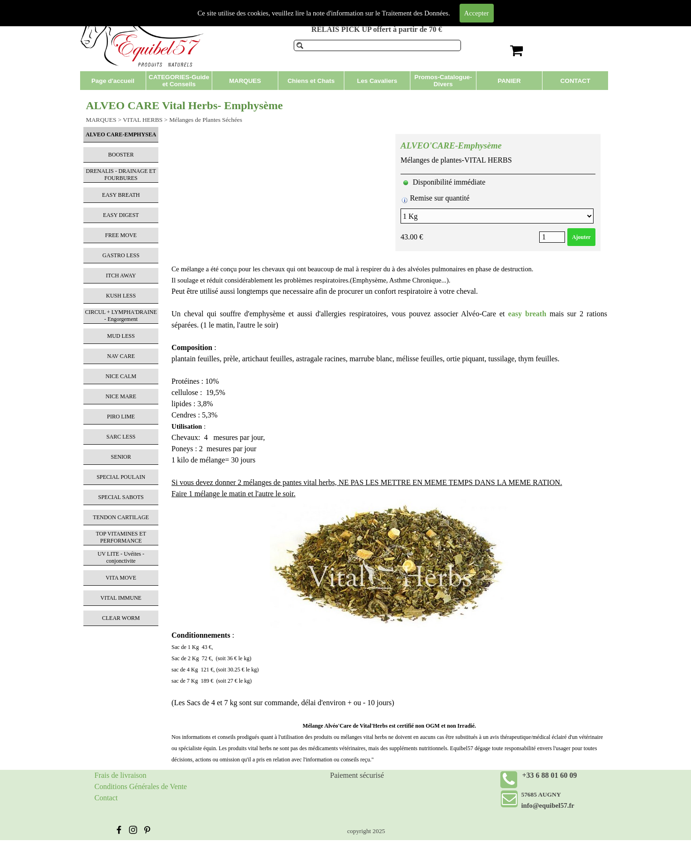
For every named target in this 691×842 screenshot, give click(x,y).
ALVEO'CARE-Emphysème (451, 145)
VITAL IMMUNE (120, 598)
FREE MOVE (121, 235)
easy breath (527, 314)
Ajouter (581, 237)
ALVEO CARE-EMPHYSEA (121, 134)
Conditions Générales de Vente (141, 786)
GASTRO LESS (121, 255)
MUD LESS (121, 336)
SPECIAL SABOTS (121, 497)
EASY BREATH (121, 195)
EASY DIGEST (121, 215)
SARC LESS (120, 436)
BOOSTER (121, 154)
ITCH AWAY (121, 275)
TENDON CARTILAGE (121, 517)
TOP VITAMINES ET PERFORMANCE (121, 537)
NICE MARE (120, 396)
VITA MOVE (120, 577)
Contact (106, 798)
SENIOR (121, 457)
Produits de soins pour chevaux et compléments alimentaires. (363, 8)
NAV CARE (121, 356)
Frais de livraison (121, 775)
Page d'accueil (112, 80)
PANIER (509, 80)
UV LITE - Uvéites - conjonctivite (120, 557)
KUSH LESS (121, 295)
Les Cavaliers (377, 80)
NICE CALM (120, 376)
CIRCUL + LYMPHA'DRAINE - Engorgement (120, 315)
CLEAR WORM (121, 618)
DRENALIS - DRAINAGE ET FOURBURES (121, 174)
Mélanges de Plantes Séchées (205, 119)
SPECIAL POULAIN (121, 477)
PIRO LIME (121, 416)
